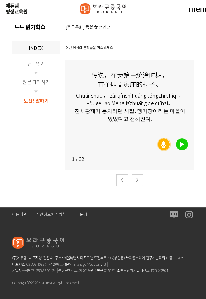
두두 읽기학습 (30, 27)
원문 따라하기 (36, 81)
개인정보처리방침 (51, 214)
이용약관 (19, 214)
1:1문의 (81, 214)
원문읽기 (36, 63)
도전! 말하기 (36, 100)
